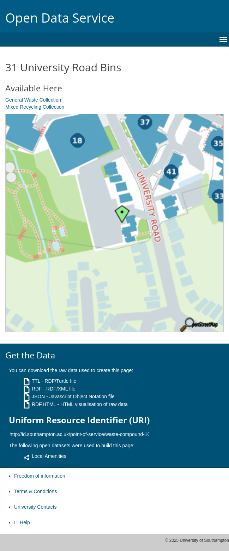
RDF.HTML (44, 404)
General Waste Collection (33, 100)
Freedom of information (39, 476)
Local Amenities (49, 456)
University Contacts (35, 507)
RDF (37, 389)
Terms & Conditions (35, 491)
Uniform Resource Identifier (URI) (79, 420)
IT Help (22, 522)
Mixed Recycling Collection (34, 107)
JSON (38, 396)
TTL (36, 381)
